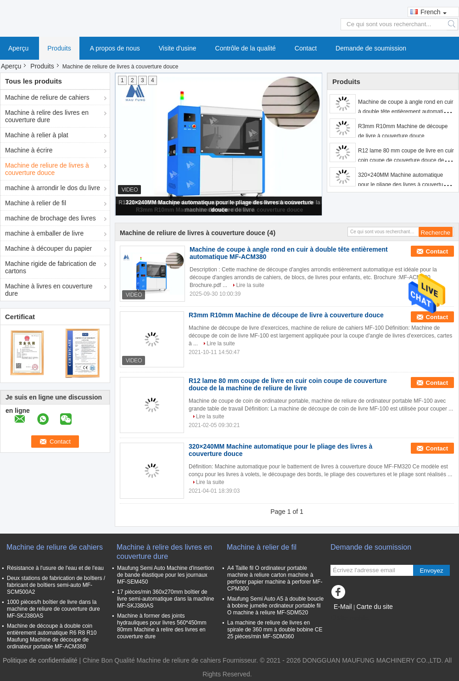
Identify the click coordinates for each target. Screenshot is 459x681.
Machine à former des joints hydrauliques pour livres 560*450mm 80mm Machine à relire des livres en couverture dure (162, 626)
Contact (306, 48)
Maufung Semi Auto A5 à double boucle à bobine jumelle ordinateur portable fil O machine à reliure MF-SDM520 (275, 606)
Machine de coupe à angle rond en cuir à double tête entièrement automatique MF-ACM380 (405, 111)
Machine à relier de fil (35, 203)
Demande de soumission (371, 48)
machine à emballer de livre (44, 233)
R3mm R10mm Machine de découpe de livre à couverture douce (286, 315)
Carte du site (374, 606)
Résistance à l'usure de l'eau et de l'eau (55, 568)
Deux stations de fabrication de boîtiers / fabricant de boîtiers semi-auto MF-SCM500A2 (56, 585)
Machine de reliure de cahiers (47, 97)
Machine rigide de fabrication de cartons (50, 267)
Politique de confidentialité (40, 660)
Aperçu (18, 48)
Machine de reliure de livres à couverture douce (47, 169)
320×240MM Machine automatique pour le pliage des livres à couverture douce (403, 184)
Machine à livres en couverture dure (49, 289)
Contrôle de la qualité (245, 48)
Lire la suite (250, 285)
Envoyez (431, 570)
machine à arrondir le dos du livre (52, 187)
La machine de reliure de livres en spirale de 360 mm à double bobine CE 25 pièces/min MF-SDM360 (274, 629)
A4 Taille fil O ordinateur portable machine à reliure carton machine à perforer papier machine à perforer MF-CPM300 (274, 578)
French (433, 12)
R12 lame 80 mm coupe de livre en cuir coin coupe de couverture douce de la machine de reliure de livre (406, 160)
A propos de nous (115, 48)
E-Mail (343, 606)
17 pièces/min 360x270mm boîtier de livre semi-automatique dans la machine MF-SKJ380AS (165, 599)
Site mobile (349, 618)
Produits (59, 48)
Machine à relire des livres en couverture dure (47, 116)
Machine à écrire (29, 150)
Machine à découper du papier (48, 248)
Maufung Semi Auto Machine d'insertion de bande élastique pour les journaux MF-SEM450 (165, 575)
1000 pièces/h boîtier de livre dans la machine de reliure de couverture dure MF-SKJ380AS (53, 609)
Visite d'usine (177, 48)
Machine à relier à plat (36, 135)
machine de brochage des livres (50, 218)
